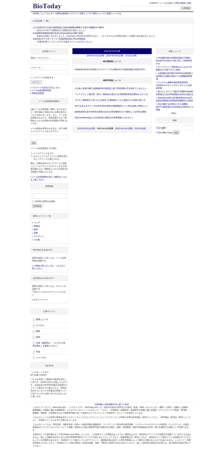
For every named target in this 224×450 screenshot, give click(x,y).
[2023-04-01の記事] (95, 55)
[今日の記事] (131, 55)
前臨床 (37, 226)
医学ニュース (99, 13)
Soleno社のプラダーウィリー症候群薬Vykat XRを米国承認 (59, 39)
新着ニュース (114, 13)
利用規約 (99, 404)
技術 (36, 337)
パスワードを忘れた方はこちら (46, 87)
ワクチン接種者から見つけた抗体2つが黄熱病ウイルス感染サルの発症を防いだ (110, 100)
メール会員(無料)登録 (41, 90)
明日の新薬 (180, 3)
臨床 (36, 229)
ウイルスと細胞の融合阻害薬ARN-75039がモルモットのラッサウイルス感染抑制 (174, 85)
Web (160, 133)
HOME (36, 13)
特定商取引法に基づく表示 (117, 404)
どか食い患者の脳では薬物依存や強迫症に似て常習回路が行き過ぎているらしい (111, 88)
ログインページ (40, 299)
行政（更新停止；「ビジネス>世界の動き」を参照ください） (49, 344)
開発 (36, 331)
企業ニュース (85, 13)
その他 (37, 240)
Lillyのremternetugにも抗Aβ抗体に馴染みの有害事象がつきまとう (104, 117)
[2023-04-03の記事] (114, 55)
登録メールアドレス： (41, 58)
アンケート (39, 236)
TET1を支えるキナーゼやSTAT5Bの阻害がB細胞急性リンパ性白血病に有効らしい (111, 106)
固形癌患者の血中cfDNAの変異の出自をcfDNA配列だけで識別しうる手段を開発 (110, 112)
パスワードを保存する (43, 77)
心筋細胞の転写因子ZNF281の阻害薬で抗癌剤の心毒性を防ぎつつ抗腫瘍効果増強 (174, 76)
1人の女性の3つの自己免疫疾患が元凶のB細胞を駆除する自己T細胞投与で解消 (68, 27)
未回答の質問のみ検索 (45, 201)
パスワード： (37, 67)
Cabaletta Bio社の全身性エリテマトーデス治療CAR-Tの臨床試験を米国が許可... (111, 69)
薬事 (36, 233)
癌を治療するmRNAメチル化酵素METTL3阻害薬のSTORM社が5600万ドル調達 (174, 107)
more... (174, 113)
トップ (37, 222)
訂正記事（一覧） (42, 21)
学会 (36, 352)
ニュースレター (47, 13)
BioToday (168, 133)
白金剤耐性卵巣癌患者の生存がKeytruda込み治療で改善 (58, 33)
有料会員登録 (62, 13)
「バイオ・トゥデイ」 (41, 372)
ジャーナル (39, 357)
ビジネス (38, 325)
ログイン (74, 13)
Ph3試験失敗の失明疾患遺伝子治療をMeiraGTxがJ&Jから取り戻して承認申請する (174, 61)
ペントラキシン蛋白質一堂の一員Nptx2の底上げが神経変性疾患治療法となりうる (111, 94)
